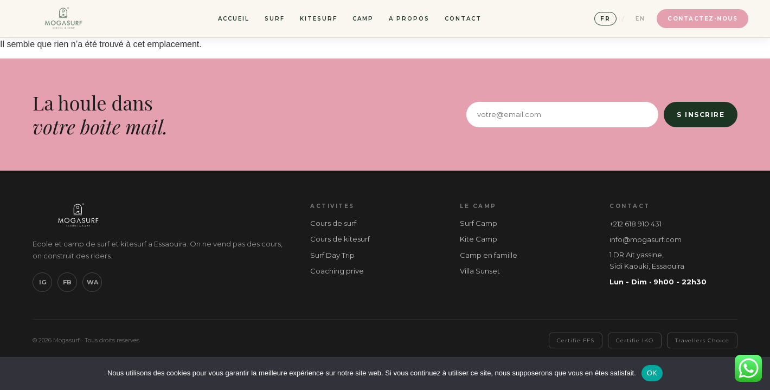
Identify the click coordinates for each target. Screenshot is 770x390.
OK (652, 373)
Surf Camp (478, 223)
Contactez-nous (702, 18)
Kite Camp (478, 239)
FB (67, 282)
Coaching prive (337, 270)
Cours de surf (333, 223)
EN (640, 18)
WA (92, 282)
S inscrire (700, 114)
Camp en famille (488, 255)
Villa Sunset (480, 270)
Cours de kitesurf (340, 239)
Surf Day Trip (332, 255)
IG (42, 282)
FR (605, 18)
